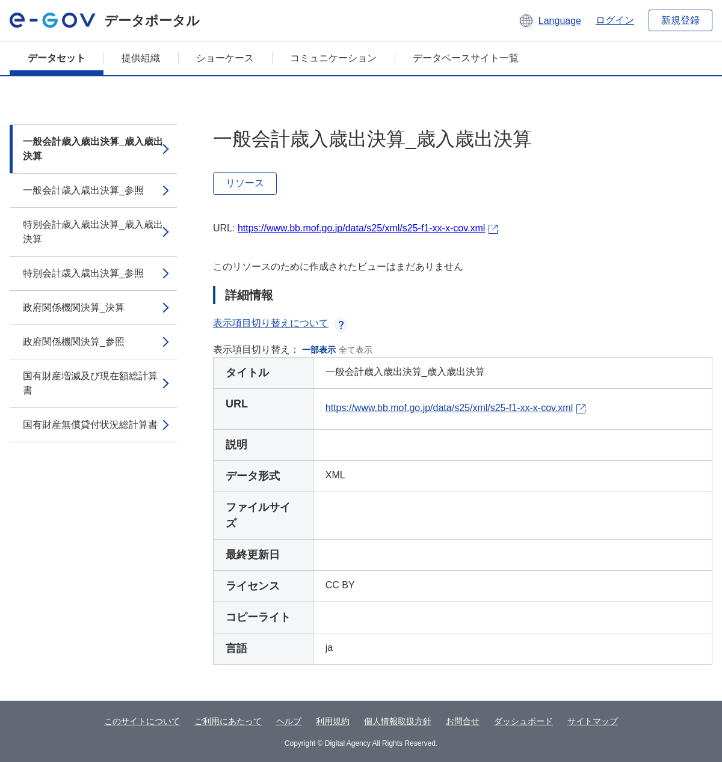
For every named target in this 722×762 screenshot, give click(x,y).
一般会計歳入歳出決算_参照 (83, 190)
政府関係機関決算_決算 (74, 307)
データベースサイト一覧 (466, 58)
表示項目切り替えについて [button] (280, 323)
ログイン (615, 20)
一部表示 (319, 350)
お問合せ (463, 721)
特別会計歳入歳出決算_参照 (83, 273)
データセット (56, 58)
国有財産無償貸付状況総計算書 (90, 424)
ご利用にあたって (228, 721)
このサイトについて (142, 721)
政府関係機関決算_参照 (74, 342)
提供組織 (141, 58)
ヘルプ (288, 721)
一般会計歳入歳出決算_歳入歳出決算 (93, 148)
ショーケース (225, 58)
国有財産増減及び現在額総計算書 (90, 383)
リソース (245, 183)
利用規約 (333, 721)
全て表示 (355, 350)
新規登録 (680, 20)
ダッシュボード (523, 721)
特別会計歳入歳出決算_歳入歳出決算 (93, 231)
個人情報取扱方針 (397, 721)
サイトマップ (592, 721)
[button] (549, 20)
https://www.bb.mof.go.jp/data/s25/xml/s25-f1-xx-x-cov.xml (361, 228)
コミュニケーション (333, 58)
